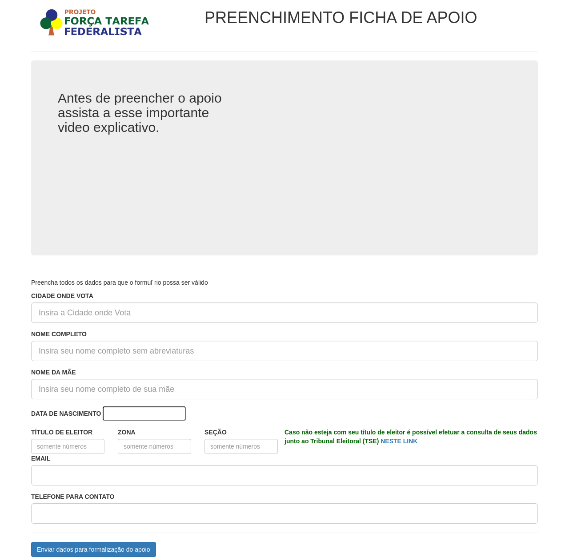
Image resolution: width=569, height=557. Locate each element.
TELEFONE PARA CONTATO (72, 496)
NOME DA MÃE (53, 372)
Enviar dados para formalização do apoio (93, 549)
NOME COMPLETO (59, 334)
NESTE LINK (399, 441)
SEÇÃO (215, 432)
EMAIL (41, 458)
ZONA (127, 432)
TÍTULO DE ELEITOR (61, 432)
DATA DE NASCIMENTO (66, 413)
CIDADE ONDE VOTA (62, 295)
